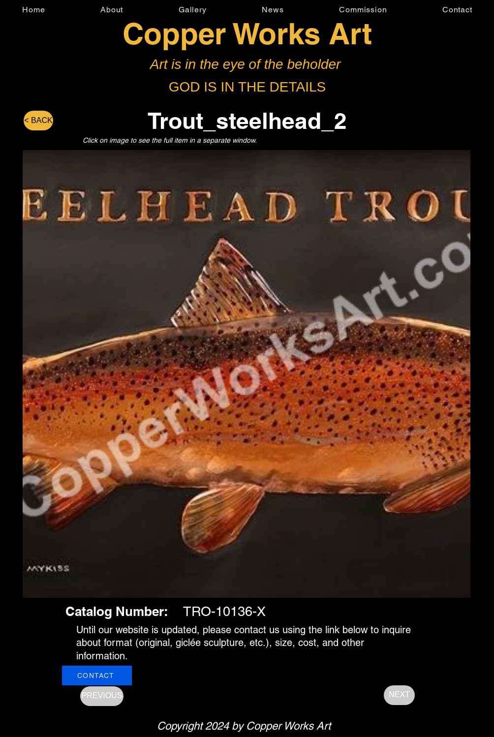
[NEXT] (399, 695)
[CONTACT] (97, 675)
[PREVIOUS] (102, 696)
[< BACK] (38, 120)
